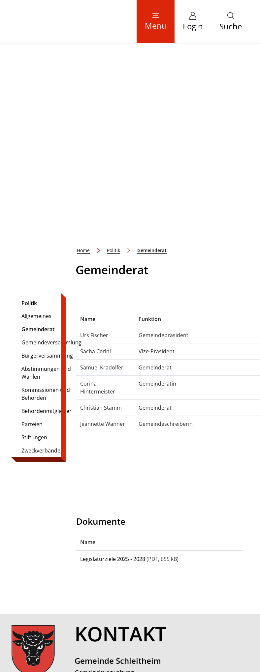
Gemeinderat (39, 141)
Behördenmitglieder (46, 221)
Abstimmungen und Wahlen (46, 182)
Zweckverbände (40, 260)
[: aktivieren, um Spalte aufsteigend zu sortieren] (217, 352)
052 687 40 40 (118, 515)
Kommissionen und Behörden (45, 204)
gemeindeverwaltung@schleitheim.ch (147, 524)
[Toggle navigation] (156, 21)
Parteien (32, 234)
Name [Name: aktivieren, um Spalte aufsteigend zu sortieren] (87, 352)
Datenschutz (157, 625)
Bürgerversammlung (47, 165)
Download (217, 372)
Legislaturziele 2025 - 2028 (112, 369)
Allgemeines (36, 126)
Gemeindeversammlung (51, 152)
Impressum (185, 625)
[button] (230, 21)
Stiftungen (34, 247)
